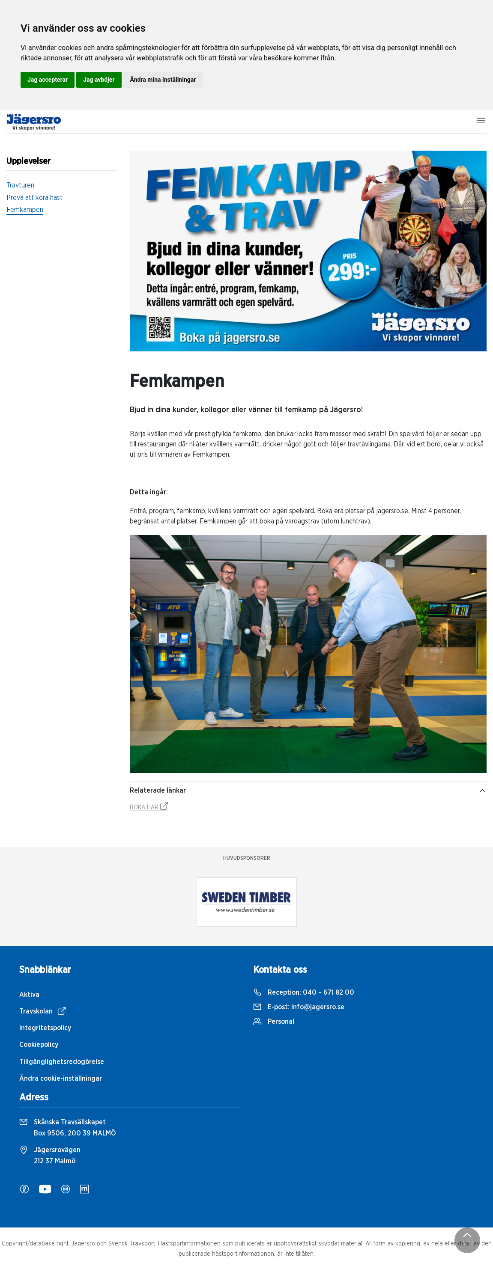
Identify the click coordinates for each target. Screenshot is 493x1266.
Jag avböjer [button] (98, 79)
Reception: (303, 992)
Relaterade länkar (308, 790)
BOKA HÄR (149, 808)
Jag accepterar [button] (47, 79)
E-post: (298, 1007)
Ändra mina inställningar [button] (163, 79)
